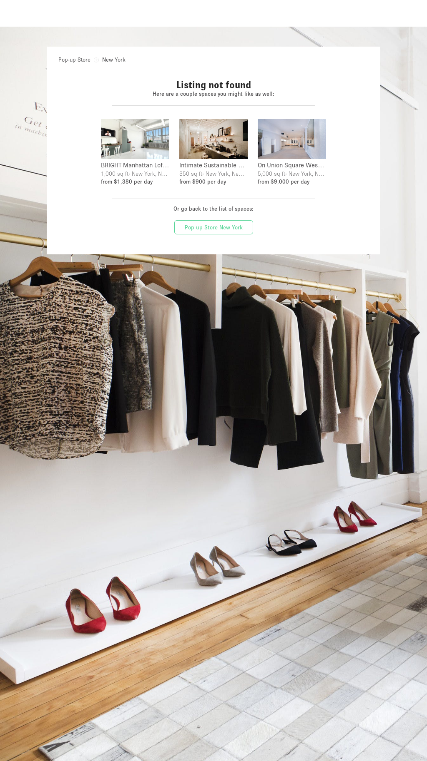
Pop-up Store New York (214, 227)
